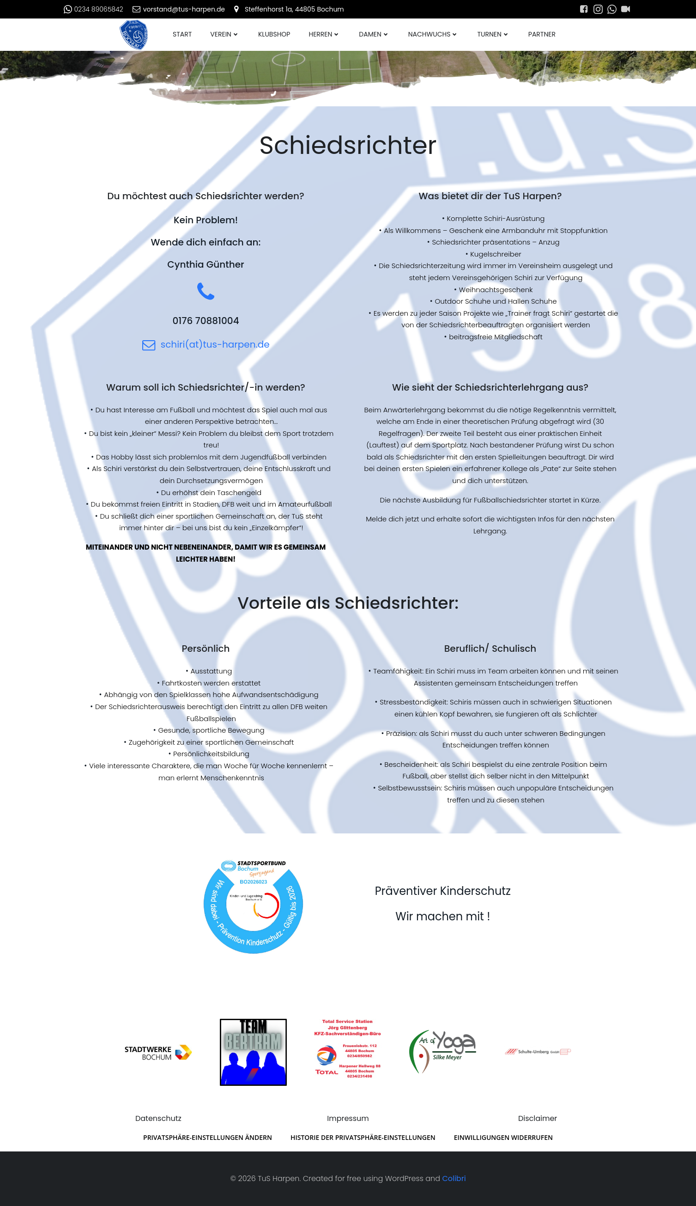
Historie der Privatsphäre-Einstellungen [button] (363, 1137)
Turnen (493, 34)
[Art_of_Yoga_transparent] (442, 1052)
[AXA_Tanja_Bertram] (253, 1052)
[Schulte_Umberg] (537, 1052)
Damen (374, 34)
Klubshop (274, 34)
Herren (324, 34)
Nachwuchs (433, 34)
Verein (225, 34)
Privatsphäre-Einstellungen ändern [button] (207, 1137)
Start (182, 34)
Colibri (454, 1178)
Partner (542, 34)
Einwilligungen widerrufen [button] (503, 1137)
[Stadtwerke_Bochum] (158, 1052)
